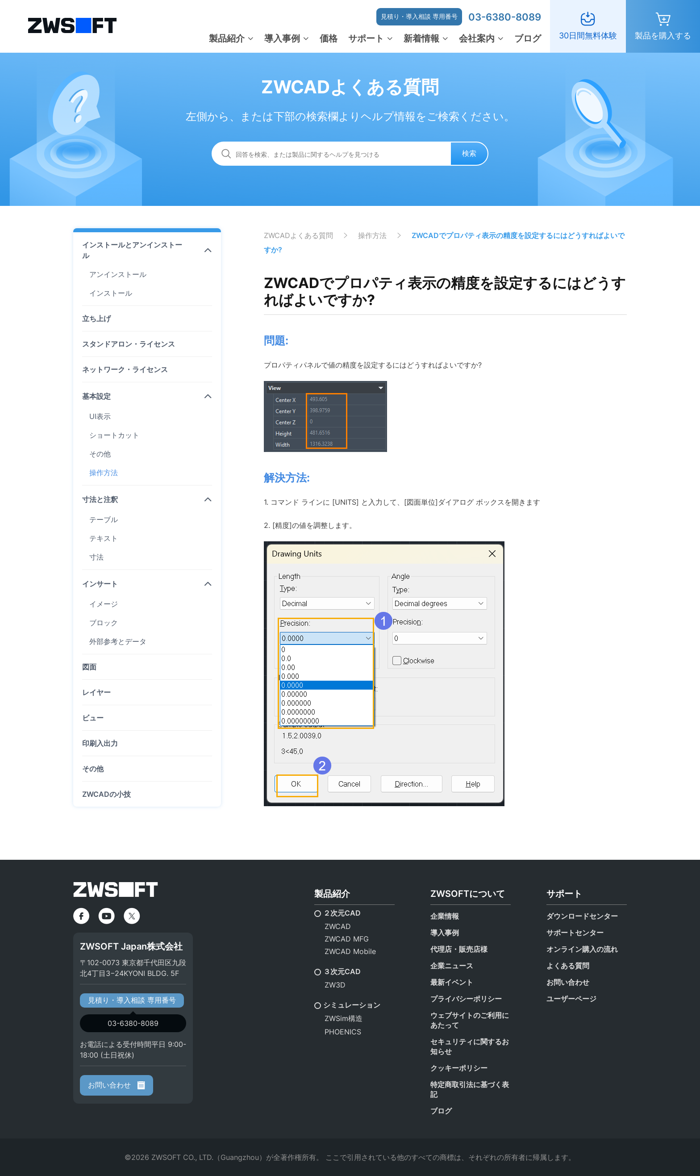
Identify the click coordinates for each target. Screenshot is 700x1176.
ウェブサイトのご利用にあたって (469, 1020)
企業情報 (444, 916)
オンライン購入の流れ (582, 949)
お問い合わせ (116, 1084)
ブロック (103, 622)
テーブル (103, 519)
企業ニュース (451, 965)
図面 (89, 666)
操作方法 (103, 472)
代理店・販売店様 (459, 949)
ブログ (527, 38)
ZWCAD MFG (347, 938)
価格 (329, 38)
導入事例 (282, 38)
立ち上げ (96, 318)
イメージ (103, 603)
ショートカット (114, 435)
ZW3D (335, 984)
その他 (100, 453)
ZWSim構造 (343, 1018)
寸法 (96, 556)
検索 (469, 153)
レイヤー (96, 692)
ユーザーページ (571, 998)
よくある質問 (567, 965)
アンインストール (117, 274)
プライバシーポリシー (466, 998)
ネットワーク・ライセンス (125, 369)
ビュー (93, 717)
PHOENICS (343, 1031)
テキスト (103, 538)
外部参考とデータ (117, 641)
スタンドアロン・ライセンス (128, 343)
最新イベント (451, 982)
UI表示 (100, 416)
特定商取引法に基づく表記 (469, 1089)
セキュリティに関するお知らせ (469, 1046)
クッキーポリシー (459, 1067)
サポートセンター (575, 932)
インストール (110, 293)
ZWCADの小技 (106, 794)
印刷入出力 (100, 743)
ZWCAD (338, 926)
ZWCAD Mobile (350, 951)
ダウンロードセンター (582, 916)
